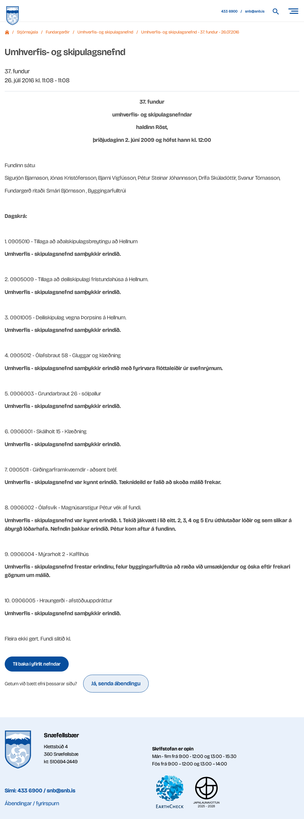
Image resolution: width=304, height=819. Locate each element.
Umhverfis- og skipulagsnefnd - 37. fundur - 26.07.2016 (190, 32)
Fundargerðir (58, 32)
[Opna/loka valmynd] (293, 11)
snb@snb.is (254, 11)
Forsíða (7, 32)
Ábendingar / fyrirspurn (32, 803)
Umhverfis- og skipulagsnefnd (105, 32)
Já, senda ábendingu (116, 683)
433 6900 (229, 11)
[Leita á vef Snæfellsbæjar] (279, 11)
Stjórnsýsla (27, 32)
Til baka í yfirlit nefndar (37, 664)
